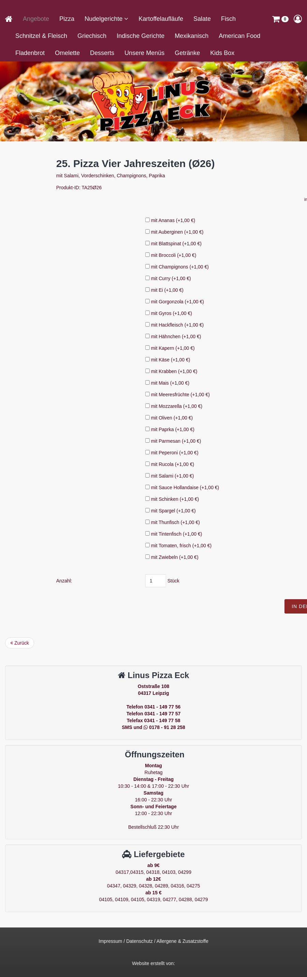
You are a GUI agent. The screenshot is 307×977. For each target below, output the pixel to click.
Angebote (36, 18)
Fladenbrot (30, 53)
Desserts (102, 53)
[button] (280, 18)
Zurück (19, 643)
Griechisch (91, 35)
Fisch (228, 18)
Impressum (110, 941)
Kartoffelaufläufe (160, 18)
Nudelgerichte (104, 18)
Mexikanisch (191, 35)
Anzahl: (143, 580)
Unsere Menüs (144, 53)
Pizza (66, 18)
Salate (202, 18)
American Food (239, 35)
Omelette (67, 53)
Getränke (187, 53)
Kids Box (222, 53)
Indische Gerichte (140, 35)
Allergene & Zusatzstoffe (182, 941)
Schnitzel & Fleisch (41, 35)
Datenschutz (139, 941)
